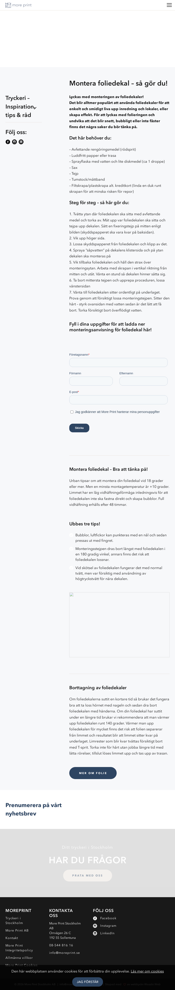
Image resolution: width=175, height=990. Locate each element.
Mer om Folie (93, 773)
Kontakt (11, 938)
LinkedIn (104, 933)
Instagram (104, 926)
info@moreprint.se (64, 953)
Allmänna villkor (19, 958)
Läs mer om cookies (147, 971)
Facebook (104, 918)
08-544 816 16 (61, 945)
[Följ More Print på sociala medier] (8, 141)
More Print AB (17, 930)
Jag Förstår (87, 982)
